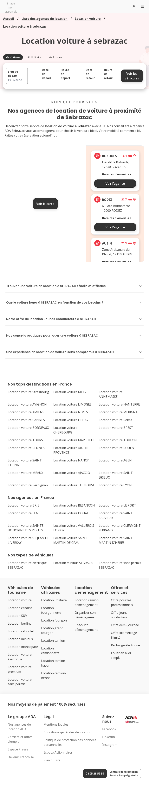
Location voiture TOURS (25, 440)
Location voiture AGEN (115, 460)
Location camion (53, 640)
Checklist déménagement (86, 627)
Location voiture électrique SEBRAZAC (27, 565)
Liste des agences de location (45, 19)
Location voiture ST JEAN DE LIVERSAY (28, 540)
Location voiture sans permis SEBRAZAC (120, 565)
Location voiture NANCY (71, 460)
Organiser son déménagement (86, 614)
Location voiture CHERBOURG (65, 430)
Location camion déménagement (87, 602)
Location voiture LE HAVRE (72, 420)
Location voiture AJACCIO (71, 473)
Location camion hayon (53, 663)
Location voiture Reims (115, 420)
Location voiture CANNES (26, 420)
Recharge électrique (125, 645)
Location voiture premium (20, 669)
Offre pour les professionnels (122, 602)
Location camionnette (50, 650)
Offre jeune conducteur (119, 614)
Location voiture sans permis (20, 681)
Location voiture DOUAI (70, 513)
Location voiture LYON (115, 485)
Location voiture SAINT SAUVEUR (116, 515)
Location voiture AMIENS (26, 412)
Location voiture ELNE (24, 513)
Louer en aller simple (121, 655)
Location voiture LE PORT (117, 505)
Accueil (8, 19)
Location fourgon (54, 620)
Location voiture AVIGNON (27, 404)
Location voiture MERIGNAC (119, 412)
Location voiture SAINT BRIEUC (116, 475)
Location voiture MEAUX (25, 473)
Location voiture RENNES (26, 448)
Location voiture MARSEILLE (73, 440)
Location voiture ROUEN (116, 448)
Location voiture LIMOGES (72, 404)
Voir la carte (45, 204)
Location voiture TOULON (118, 440)
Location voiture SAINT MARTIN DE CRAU (70, 540)
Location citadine (20, 608)
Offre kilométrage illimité (124, 635)
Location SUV (17, 616)
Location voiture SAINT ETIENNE (25, 462)
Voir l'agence (115, 183)
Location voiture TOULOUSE (74, 485)
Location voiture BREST (116, 428)
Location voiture (88, 19)
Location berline (19, 623)
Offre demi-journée (125, 625)
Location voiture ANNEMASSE (111, 394)
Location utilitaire (54, 600)
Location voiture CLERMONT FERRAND (120, 527)
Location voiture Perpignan (28, 485)
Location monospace (23, 647)
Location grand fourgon (52, 630)
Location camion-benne (53, 675)
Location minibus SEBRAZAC (73, 563)
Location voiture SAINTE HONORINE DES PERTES (25, 527)
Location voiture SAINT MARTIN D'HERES (116, 540)
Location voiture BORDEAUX (28, 428)
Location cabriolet (21, 631)
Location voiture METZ (70, 392)
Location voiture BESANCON (74, 505)
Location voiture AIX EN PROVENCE (70, 450)
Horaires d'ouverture (116, 174)
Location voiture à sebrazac (24, 26)
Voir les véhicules (132, 75)
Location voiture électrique (20, 656)
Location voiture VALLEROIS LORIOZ (73, 527)
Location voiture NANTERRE (119, 404)
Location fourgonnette (51, 610)
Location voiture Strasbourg (28, 392)
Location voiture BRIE (23, 505)
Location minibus (20, 639)
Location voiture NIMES (70, 412)
